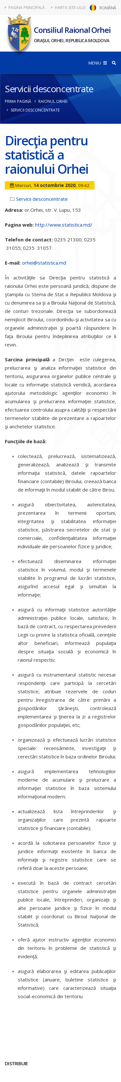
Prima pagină (18, 101)
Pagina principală (25, 7)
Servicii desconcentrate (49, 89)
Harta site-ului (68, 7)
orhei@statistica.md (44, 262)
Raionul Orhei (52, 101)
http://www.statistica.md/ (63, 224)
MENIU (97, 63)
